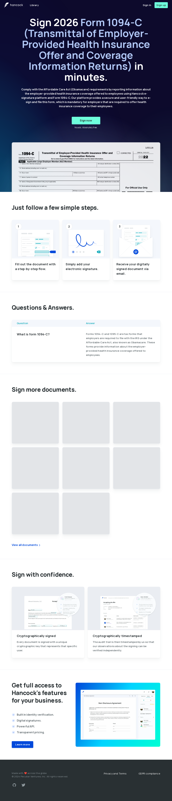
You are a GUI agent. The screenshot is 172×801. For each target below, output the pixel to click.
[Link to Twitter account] (23, 785)
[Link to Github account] (14, 785)
